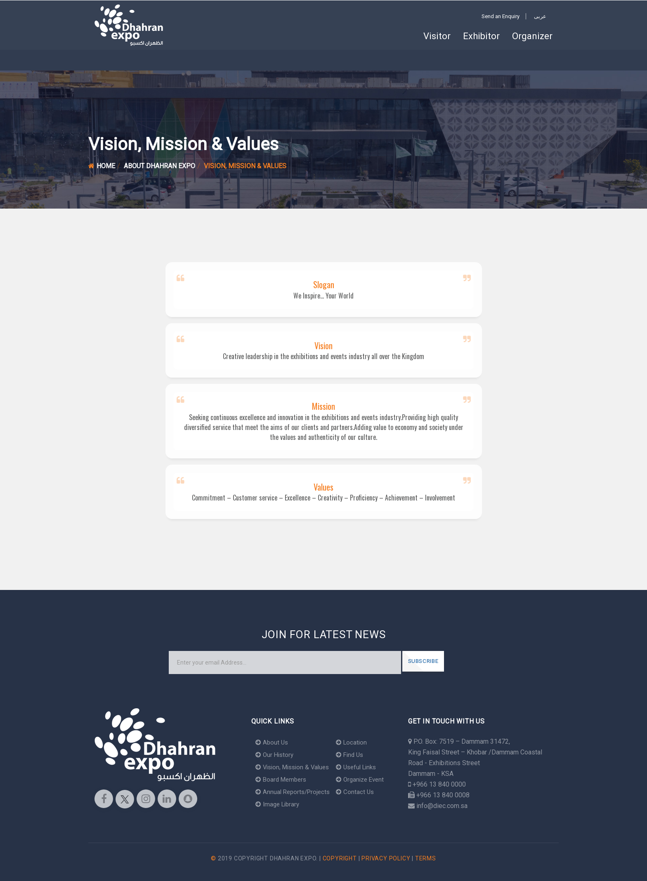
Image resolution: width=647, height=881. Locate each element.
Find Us (356, 755)
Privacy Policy (385, 858)
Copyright (340, 858)
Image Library (279, 804)
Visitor (437, 36)
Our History (275, 755)
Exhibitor (481, 36)
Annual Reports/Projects (294, 792)
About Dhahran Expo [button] (214, 60)
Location (357, 742)
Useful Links (363, 767)
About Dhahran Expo (159, 166)
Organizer (532, 36)
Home (108, 60)
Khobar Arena (148, 60)
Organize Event (367, 779)
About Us (272, 742)
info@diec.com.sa (442, 806)
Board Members (282, 779)
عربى (540, 16)
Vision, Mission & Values (295, 767)
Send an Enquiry (500, 16)
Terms (425, 858)
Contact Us (360, 792)
